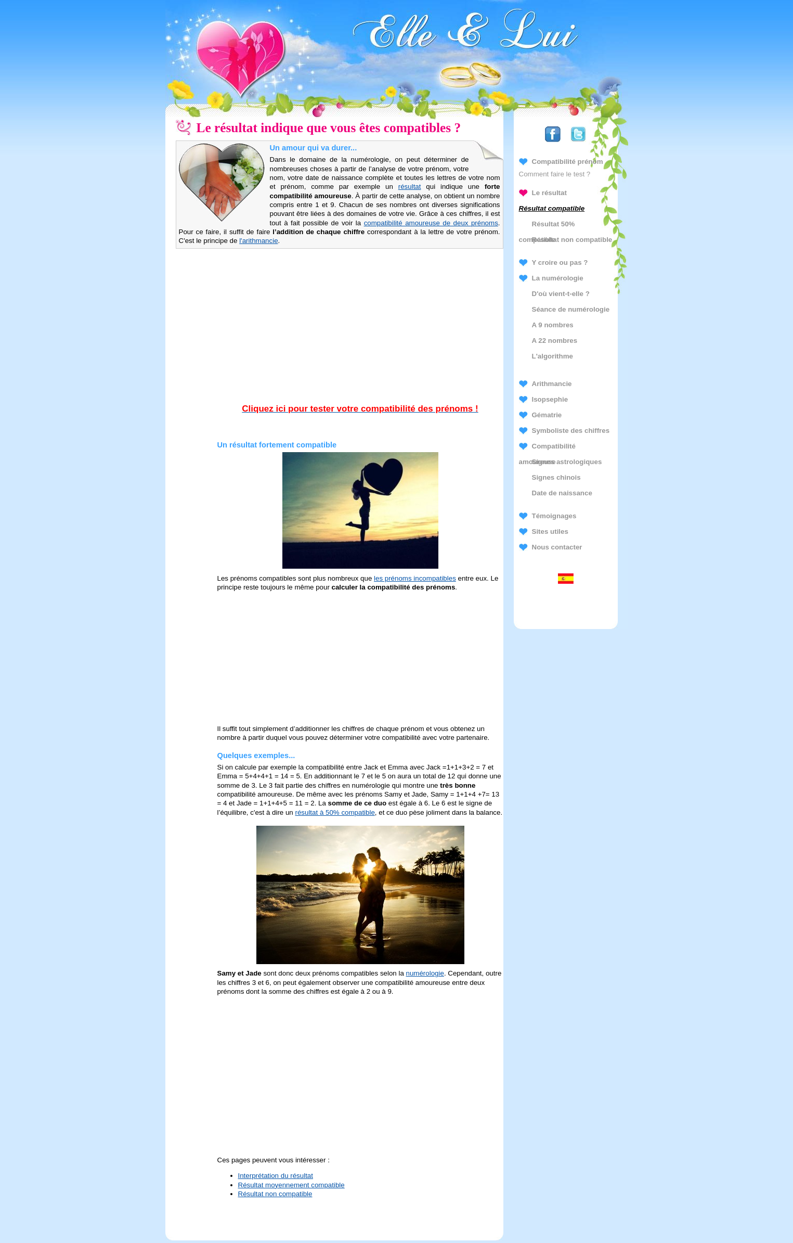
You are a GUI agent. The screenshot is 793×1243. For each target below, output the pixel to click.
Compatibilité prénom (567, 161)
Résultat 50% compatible (547, 226)
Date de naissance (562, 493)
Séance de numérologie (571, 309)
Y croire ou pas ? (560, 262)
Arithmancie (552, 384)
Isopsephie (550, 399)
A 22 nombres (555, 340)
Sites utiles (550, 531)
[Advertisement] (360, 337)
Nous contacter (557, 547)
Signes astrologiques (567, 462)
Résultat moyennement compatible (291, 1185)
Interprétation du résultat (275, 1176)
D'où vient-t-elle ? (561, 294)
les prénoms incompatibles (415, 578)
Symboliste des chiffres (571, 430)
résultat (409, 186)
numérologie (425, 973)
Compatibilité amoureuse (547, 448)
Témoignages (554, 516)
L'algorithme (552, 356)
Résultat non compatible (275, 1194)
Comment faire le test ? (555, 174)
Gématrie (547, 415)
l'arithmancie (258, 241)
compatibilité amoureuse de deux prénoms (431, 223)
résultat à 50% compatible (334, 812)
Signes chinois (556, 477)
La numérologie (557, 278)
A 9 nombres (553, 325)
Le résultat (549, 193)
